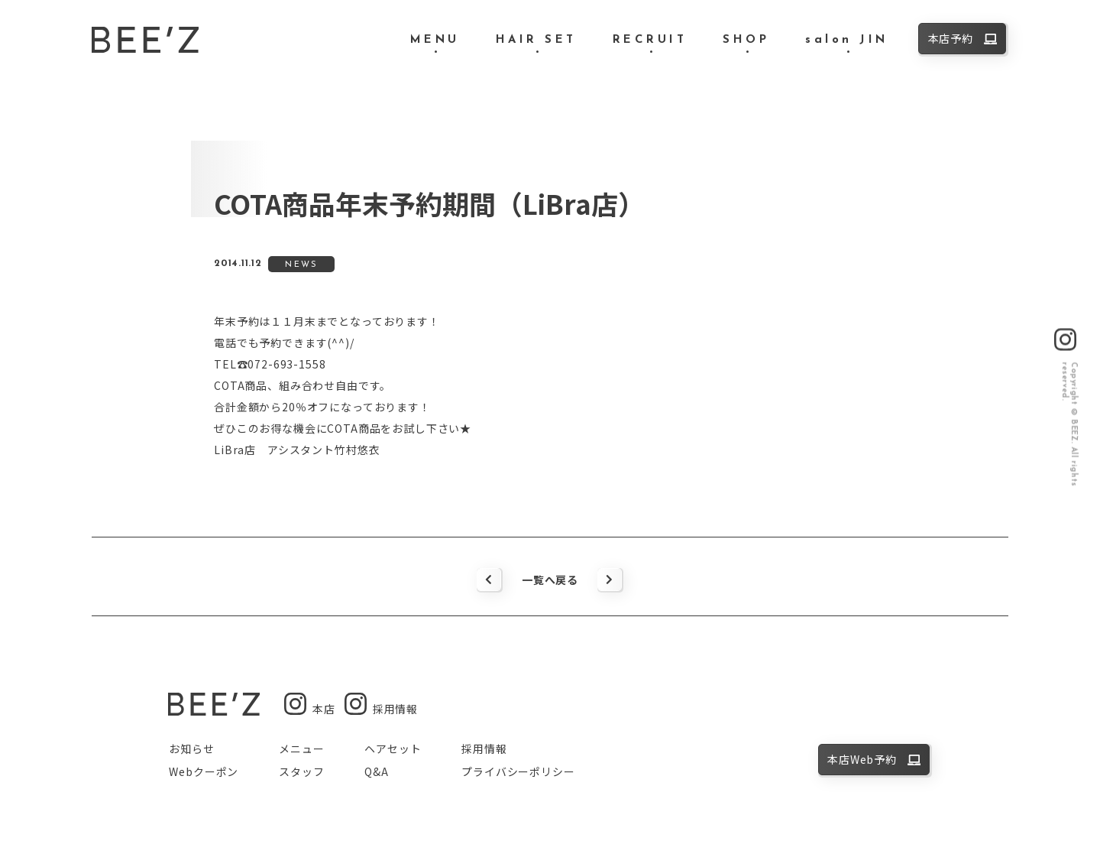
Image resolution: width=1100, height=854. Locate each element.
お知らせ (191, 748)
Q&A (376, 771)
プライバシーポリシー (517, 771)
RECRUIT (650, 40)
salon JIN (846, 40)
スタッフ (301, 771)
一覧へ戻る (550, 579)
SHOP (746, 40)
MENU (435, 40)
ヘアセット (392, 748)
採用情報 (483, 748)
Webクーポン (203, 771)
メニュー (301, 748)
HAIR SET (536, 40)
